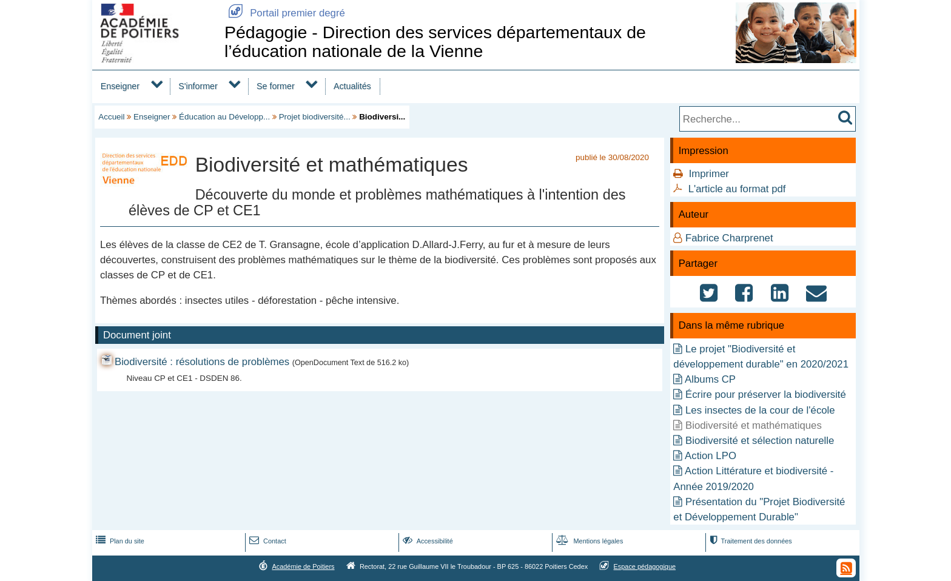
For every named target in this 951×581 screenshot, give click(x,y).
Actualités (352, 86)
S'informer (198, 86)
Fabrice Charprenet (729, 238)
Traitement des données (749, 541)
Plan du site (118, 541)
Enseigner (120, 86)
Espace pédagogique (645, 566)
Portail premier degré (284, 13)
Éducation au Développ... (224, 116)
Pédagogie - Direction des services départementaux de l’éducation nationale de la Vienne (435, 41)
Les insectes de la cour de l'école (760, 410)
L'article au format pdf (737, 189)
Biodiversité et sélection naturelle (759, 440)
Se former (276, 86)
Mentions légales (588, 541)
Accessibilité (426, 541)
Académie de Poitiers (303, 566)
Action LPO (710, 456)
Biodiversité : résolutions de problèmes (202, 362)
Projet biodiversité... (315, 116)
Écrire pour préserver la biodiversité (765, 394)
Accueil (111, 116)
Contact (266, 541)
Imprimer (709, 174)
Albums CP (710, 379)
